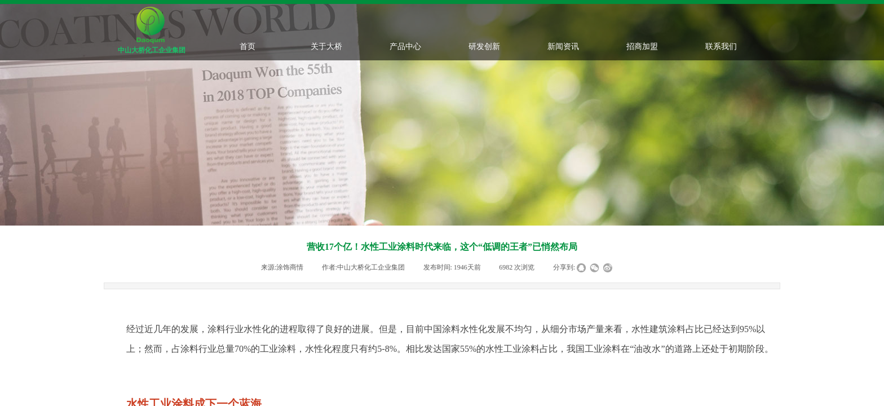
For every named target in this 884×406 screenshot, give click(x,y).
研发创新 (484, 46)
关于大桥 (326, 46)
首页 (247, 46)
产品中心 (405, 46)
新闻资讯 (563, 46)
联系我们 (721, 46)
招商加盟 (642, 46)
